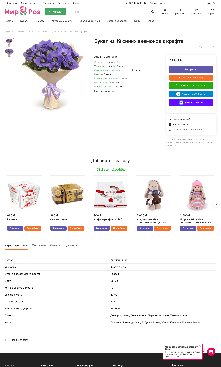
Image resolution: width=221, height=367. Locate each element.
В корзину (191, 69)
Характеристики (16, 245)
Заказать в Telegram (191, 94)
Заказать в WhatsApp (191, 85)
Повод (150, 21)
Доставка (71, 245)
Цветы (9, 21)
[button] (216, 204)
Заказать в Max (191, 102)
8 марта (40, 21)
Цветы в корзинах (89, 21)
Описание (39, 245)
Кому (137, 21)
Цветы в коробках (117, 21)
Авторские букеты (62, 21)
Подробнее (33, 228)
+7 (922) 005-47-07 (135, 3)
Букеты (24, 21)
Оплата (55, 245)
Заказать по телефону (191, 77)
